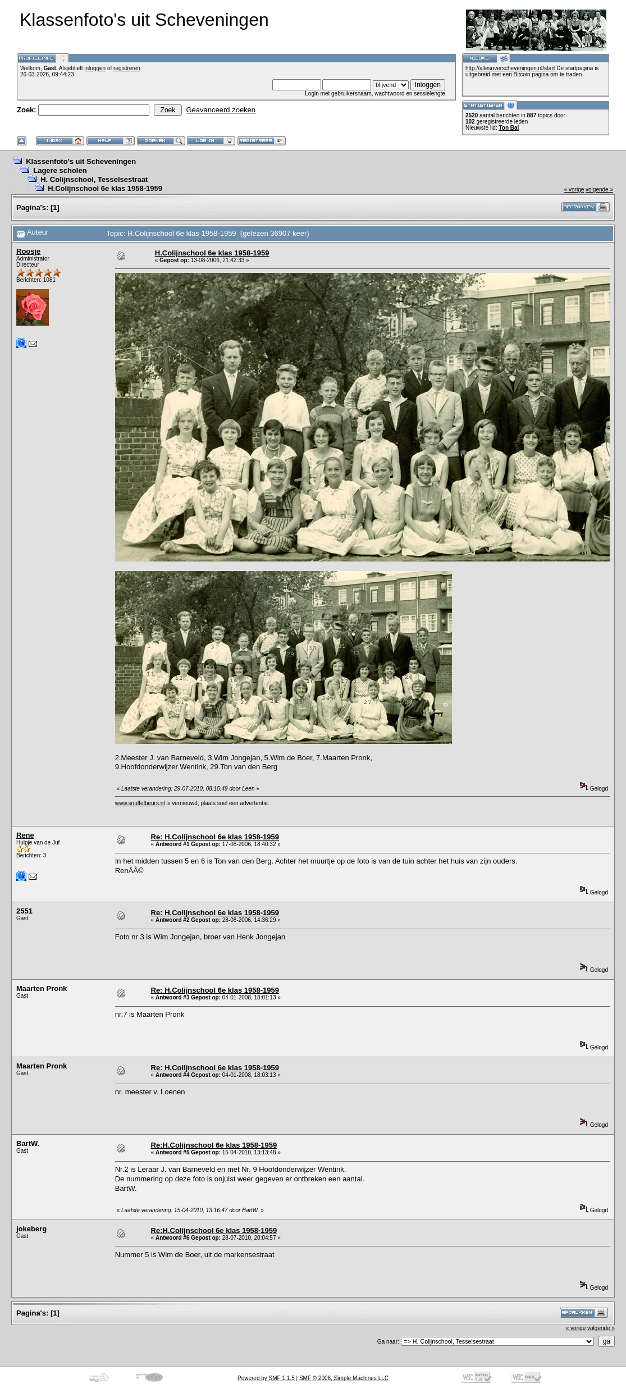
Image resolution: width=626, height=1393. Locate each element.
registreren (126, 68)
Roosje (28, 251)
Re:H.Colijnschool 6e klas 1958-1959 (214, 1145)
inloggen (95, 68)
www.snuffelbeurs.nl (140, 803)
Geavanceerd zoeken (220, 110)
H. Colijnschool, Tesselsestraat (94, 179)
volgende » (599, 189)
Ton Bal (509, 128)
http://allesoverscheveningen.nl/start (510, 68)
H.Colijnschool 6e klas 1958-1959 (105, 188)
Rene (25, 835)
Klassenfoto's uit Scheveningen (81, 161)
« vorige (574, 189)
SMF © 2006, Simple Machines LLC (344, 1378)
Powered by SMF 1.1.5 (266, 1378)
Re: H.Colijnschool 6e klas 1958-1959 (215, 837)
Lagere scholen (59, 170)
